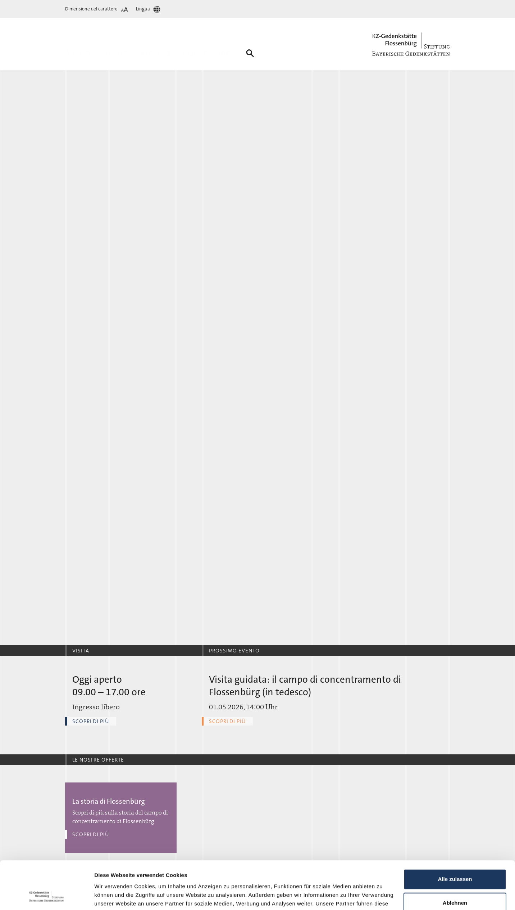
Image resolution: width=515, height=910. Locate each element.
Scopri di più (90, 721)
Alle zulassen (455, 834)
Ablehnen (455, 858)
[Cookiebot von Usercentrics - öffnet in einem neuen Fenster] (46, 896)
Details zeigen (112, 896)
